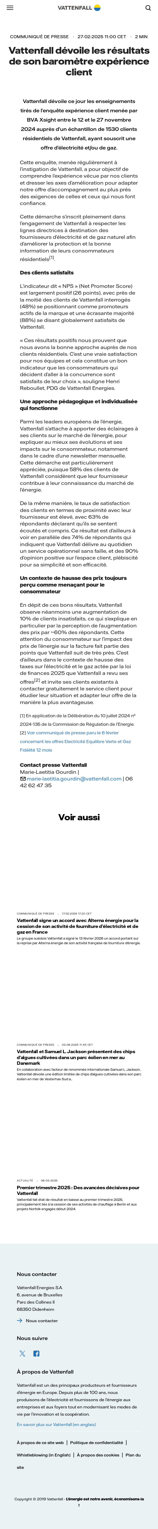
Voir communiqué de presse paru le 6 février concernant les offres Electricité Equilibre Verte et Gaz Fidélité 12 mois (75, 741)
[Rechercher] (150, 7)
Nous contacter (42, 1320)
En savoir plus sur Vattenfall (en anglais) (56, 1424)
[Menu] (10, 8)
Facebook (36, 1353)
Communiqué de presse (39, 36)
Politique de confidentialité (96, 1442)
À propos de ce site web (40, 1442)
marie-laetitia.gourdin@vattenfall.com (74, 778)
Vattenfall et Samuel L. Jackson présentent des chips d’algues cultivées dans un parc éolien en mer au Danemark (76, 1057)
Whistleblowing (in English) (43, 1455)
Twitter (22, 1353)
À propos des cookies (98, 1455)
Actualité (25, 1180)
